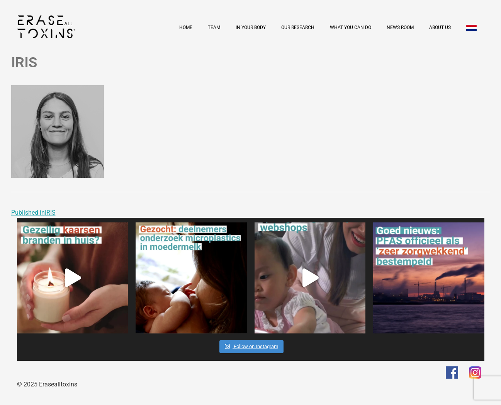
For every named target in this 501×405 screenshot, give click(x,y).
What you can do (350, 27)
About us (440, 27)
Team (214, 27)
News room (400, 27)
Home (185, 27)
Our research (297, 27)
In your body (251, 27)
